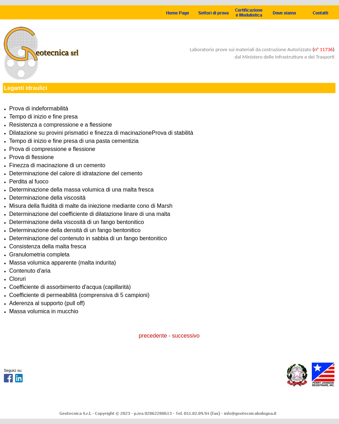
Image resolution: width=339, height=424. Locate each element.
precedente (153, 336)
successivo (186, 336)
